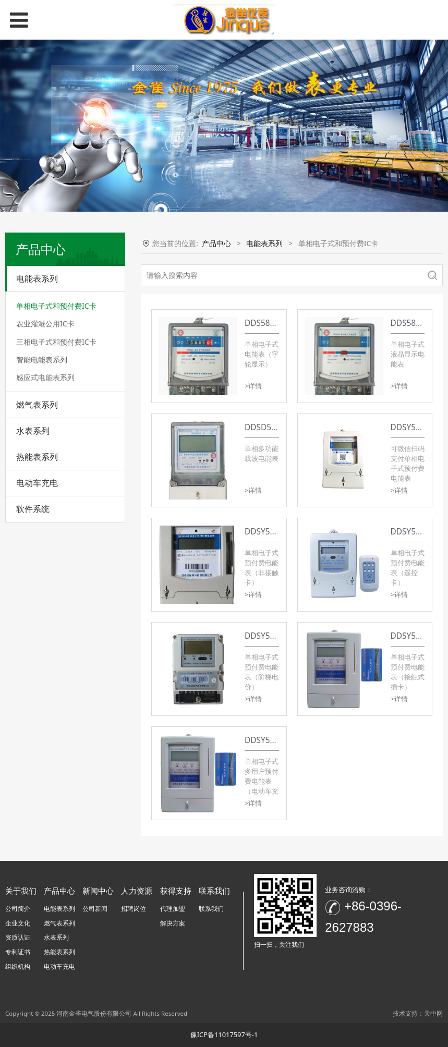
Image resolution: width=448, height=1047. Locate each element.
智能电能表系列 (41, 359)
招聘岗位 (133, 908)
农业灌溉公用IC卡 (45, 323)
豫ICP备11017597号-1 (224, 1034)
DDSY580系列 (270, 531)
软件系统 (33, 509)
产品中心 (216, 243)
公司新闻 (94, 908)
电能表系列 (37, 278)
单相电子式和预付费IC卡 (56, 306)
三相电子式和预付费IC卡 (56, 342)
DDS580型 (409, 323)
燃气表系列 (37, 404)
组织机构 (17, 966)
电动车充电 (37, 483)
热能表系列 (37, 456)
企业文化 (17, 923)
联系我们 (211, 908)
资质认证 (17, 937)
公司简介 (17, 908)
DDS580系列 (267, 323)
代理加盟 (172, 908)
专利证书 (17, 952)
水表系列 (33, 430)
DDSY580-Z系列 (419, 427)
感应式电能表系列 (45, 377)
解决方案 (172, 923)
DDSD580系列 (270, 427)
